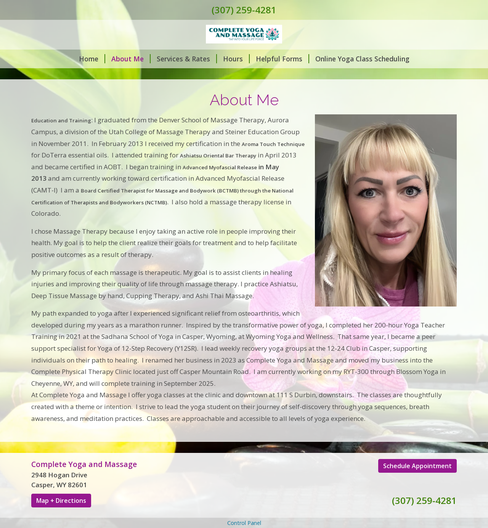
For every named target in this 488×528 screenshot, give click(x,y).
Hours (236, 58)
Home (92, 58)
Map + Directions (61, 500)
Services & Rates (187, 58)
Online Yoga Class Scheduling (362, 58)
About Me (131, 58)
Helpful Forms (282, 58)
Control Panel (244, 522)
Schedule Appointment (417, 466)
